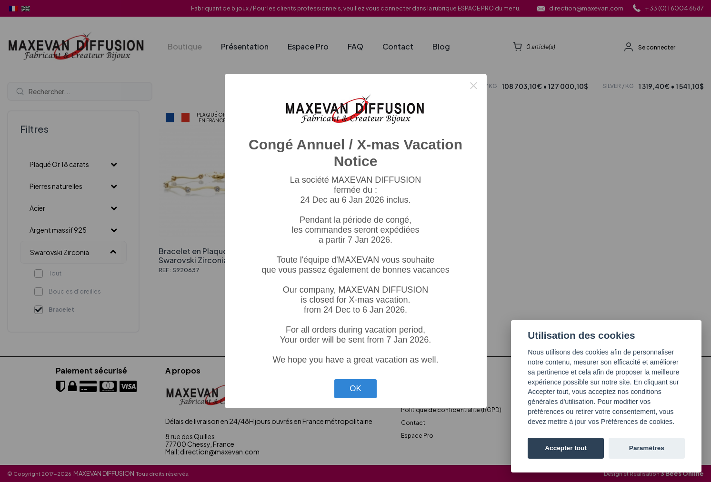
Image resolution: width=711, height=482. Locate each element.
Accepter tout (566, 448)
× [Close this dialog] (473, 85)
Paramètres (646, 448)
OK (355, 388)
